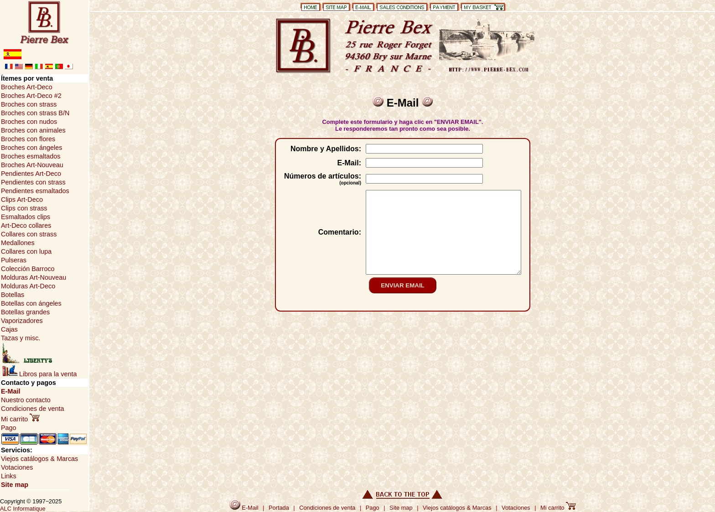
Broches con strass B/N (35, 113)
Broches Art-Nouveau (32, 165)
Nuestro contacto (26, 400)
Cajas (9, 329)
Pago (8, 427)
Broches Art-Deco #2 (31, 95)
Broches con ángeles (31, 147)
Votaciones (17, 467)
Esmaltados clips (25, 216)
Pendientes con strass (33, 182)
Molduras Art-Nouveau (33, 277)
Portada (279, 507)
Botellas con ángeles (31, 303)
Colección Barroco (28, 268)
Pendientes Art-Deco (31, 173)
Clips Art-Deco (22, 199)
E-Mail (10, 391)
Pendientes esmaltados (35, 191)
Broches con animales (33, 130)
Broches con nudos (29, 121)
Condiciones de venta (32, 408)
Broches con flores (28, 139)
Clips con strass (24, 208)
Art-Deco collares (26, 225)
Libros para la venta (39, 374)
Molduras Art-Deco (28, 286)
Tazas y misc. (20, 338)
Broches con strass (29, 104)
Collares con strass (29, 234)
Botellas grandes (25, 312)
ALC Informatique (23, 508)
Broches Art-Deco (26, 87)
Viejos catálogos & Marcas (39, 458)
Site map (14, 484)
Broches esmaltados (30, 156)
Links (8, 476)
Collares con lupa (26, 251)
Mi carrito (20, 419)
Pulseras (13, 260)
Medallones (18, 242)
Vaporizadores (22, 320)
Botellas (12, 294)
